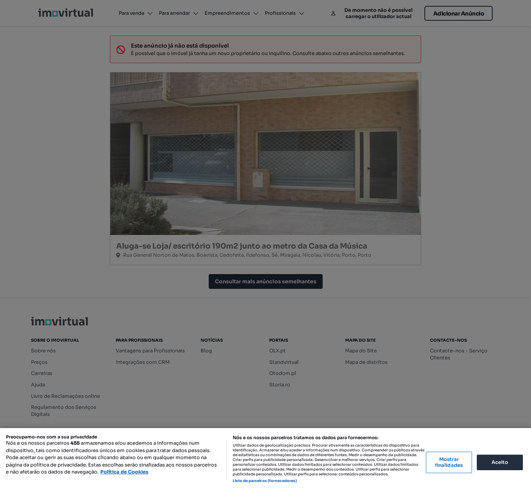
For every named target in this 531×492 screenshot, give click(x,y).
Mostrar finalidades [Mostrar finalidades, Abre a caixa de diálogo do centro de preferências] (449, 462)
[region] (265, 460)
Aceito (500, 462)
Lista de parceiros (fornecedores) (265, 480)
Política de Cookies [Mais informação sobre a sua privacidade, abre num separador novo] (124, 472)
